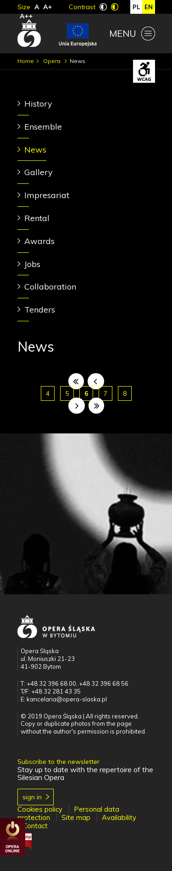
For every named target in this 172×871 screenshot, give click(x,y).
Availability (119, 817)
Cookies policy (39, 809)
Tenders (39, 309)
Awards (39, 241)
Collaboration (50, 286)
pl (136, 7)
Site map (75, 817)
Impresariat (46, 195)
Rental (37, 218)
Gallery (38, 172)
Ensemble (43, 126)
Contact (35, 825)
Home (25, 60)
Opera (52, 60)
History (38, 103)
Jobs (32, 264)
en (148, 7)
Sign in (32, 797)
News (35, 149)
